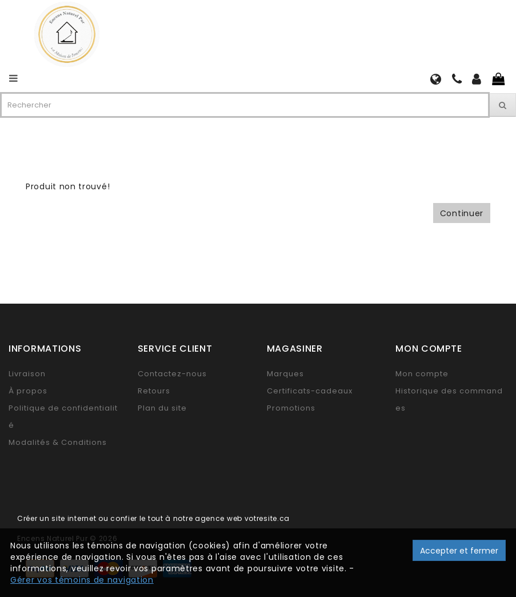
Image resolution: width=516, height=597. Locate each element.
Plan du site (162, 408)
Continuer (461, 213)
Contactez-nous (172, 373)
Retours (154, 390)
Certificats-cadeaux (310, 390)
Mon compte (422, 373)
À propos (28, 390)
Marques (285, 373)
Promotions (291, 408)
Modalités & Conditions (58, 442)
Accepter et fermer (459, 550)
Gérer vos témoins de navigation (82, 580)
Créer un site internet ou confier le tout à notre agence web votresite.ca (153, 518)
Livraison (27, 373)
